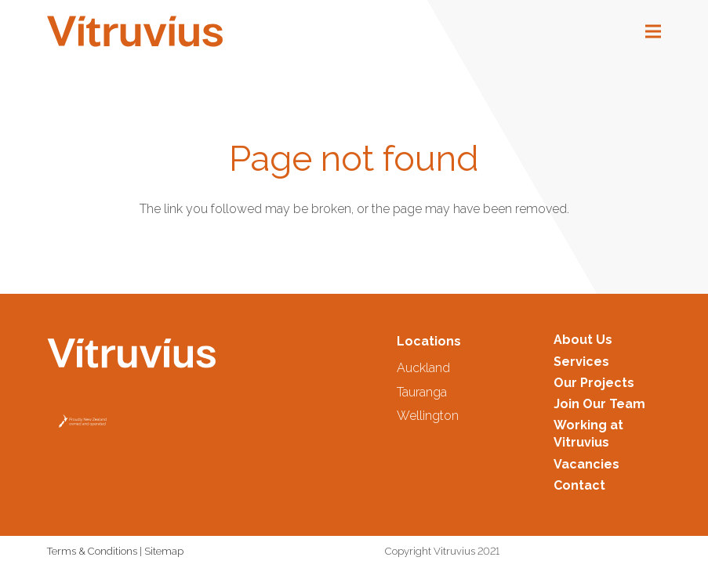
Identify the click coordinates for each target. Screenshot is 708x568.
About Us (583, 339)
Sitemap (163, 551)
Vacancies (586, 464)
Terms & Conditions (92, 551)
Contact (579, 485)
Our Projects (594, 382)
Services (581, 361)
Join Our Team (599, 403)
